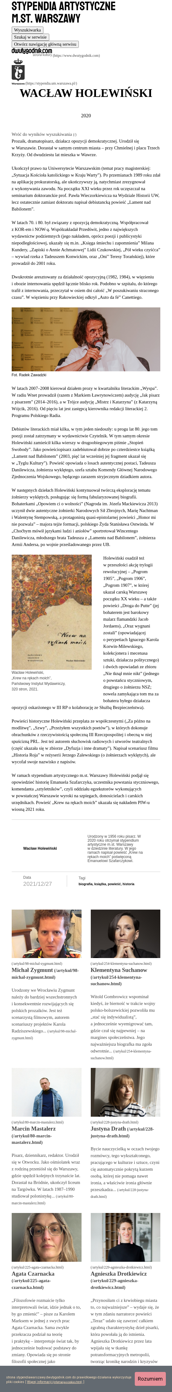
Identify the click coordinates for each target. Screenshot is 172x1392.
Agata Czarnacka (33, 1273)
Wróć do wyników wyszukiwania (42, 134)
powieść (114, 884)
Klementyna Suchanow (119, 970)
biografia (86, 884)
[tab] (27, 30)
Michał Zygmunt (32, 970)
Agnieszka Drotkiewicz (119, 1273)
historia (128, 884)
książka (100, 884)
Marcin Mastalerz (34, 1128)
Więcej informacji (39, 1382)
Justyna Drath (108, 1128)
